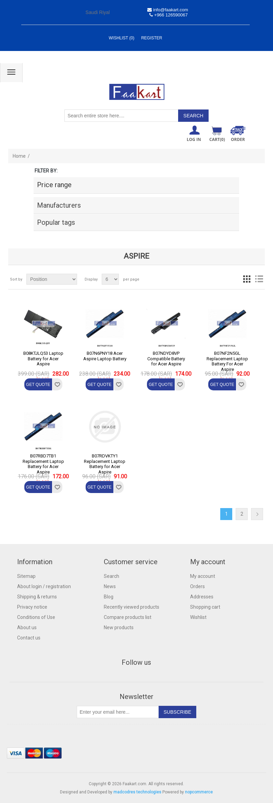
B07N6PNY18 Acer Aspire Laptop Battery (104, 356)
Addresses (201, 596)
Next (257, 514)
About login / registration (44, 586)
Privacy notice (32, 607)
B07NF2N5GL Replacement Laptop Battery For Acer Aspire (227, 361)
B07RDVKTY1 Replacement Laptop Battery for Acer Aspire (104, 464)
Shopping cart (205, 607)
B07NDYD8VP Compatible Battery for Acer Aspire (166, 358)
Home (19, 156)
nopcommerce (199, 792)
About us (27, 627)
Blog (108, 596)
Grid (247, 279)
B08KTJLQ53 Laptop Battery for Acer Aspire (43, 358)
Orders (197, 586)
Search (111, 576)
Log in (194, 139)
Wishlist (198, 617)
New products (119, 627)
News (110, 586)
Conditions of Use (36, 617)
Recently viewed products (131, 607)
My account (202, 576)
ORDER (238, 139)
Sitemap (26, 576)
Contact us (28, 637)
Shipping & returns (37, 596)
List (259, 279)
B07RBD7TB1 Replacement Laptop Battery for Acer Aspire (43, 464)
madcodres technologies (137, 792)
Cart (217, 139)
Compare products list (127, 617)
